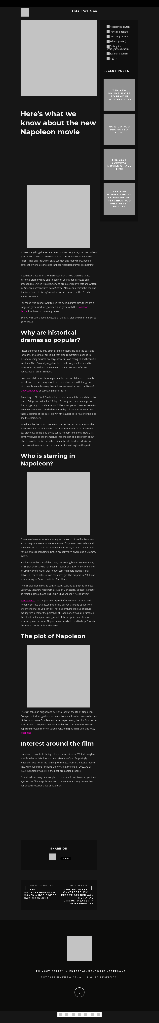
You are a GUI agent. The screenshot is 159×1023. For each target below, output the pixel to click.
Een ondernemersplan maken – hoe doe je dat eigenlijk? (40, 894)
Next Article (79, 885)
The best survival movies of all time (119, 164)
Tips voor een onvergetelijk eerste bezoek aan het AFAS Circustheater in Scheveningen (77, 896)
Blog (93, 11)
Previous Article (41, 885)
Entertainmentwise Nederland (97, 971)
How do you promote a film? (119, 129)
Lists (75, 11)
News (84, 11)
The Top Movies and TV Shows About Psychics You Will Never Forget (119, 199)
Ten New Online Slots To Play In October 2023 (119, 95)
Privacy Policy (50, 971)
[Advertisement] (59, 159)
